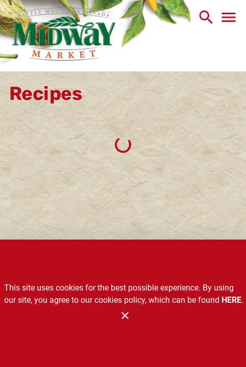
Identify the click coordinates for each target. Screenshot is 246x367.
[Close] (125, 315)
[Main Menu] (228, 17)
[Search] (206, 17)
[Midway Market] (63, 36)
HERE (231, 300)
